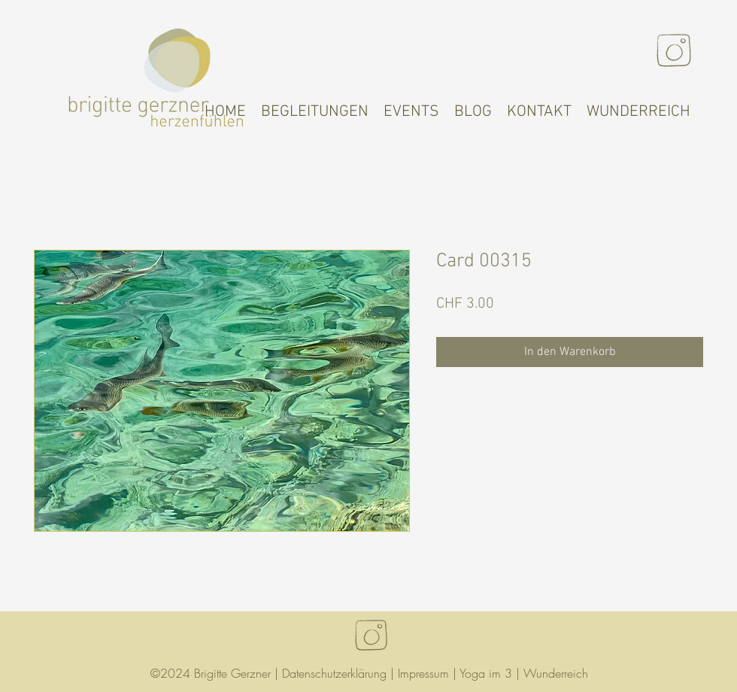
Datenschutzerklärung (334, 673)
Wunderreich (555, 673)
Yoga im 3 (485, 673)
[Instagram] (674, 50)
